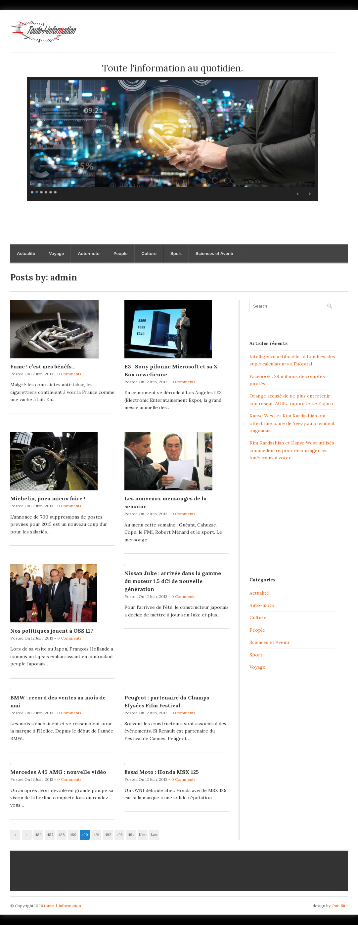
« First (15, 836)
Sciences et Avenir (215, 253)
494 (131, 834)
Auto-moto (89, 253)
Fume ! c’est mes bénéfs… (42, 366)
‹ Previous (27, 836)
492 (108, 834)
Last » (154, 836)
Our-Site (340, 905)
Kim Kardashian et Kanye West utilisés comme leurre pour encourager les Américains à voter (291, 450)
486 (38, 834)
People (120, 253)
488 (61, 834)
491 (96, 834)
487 (50, 834)
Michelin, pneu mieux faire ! (47, 498)
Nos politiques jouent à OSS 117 (51, 630)
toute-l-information (62, 905)
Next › (143, 836)
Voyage (56, 253)
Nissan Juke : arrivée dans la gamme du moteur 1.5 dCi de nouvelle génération (172, 581)
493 (119, 834)
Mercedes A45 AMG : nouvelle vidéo (58, 772)
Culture (149, 253)
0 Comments (69, 373)
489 (73, 834)
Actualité (26, 253)
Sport (176, 253)
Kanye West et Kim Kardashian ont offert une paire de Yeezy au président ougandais (292, 423)
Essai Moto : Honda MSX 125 (161, 772)
